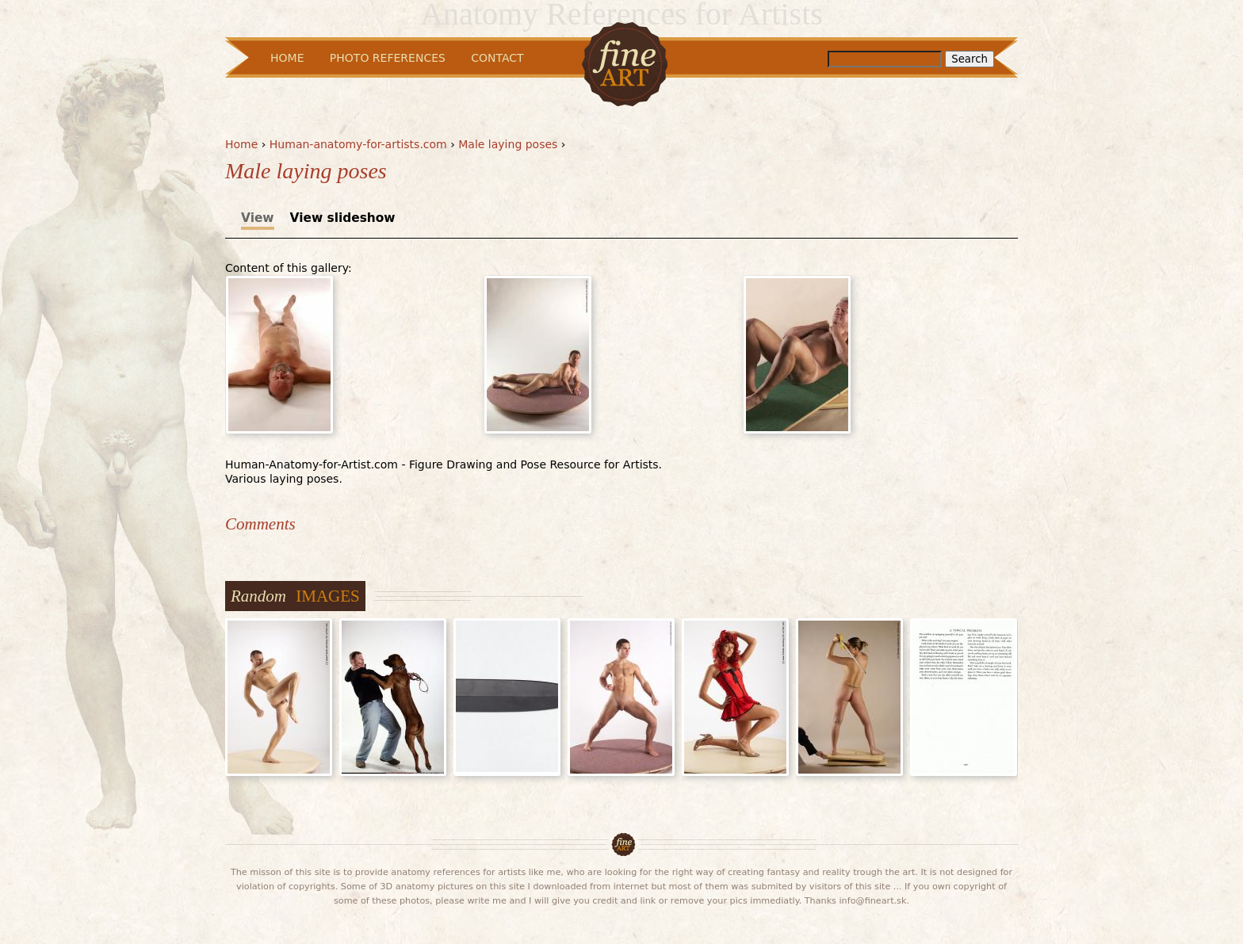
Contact (497, 58)
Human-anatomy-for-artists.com (358, 144)
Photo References (388, 58)
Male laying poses (507, 144)
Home (241, 144)
